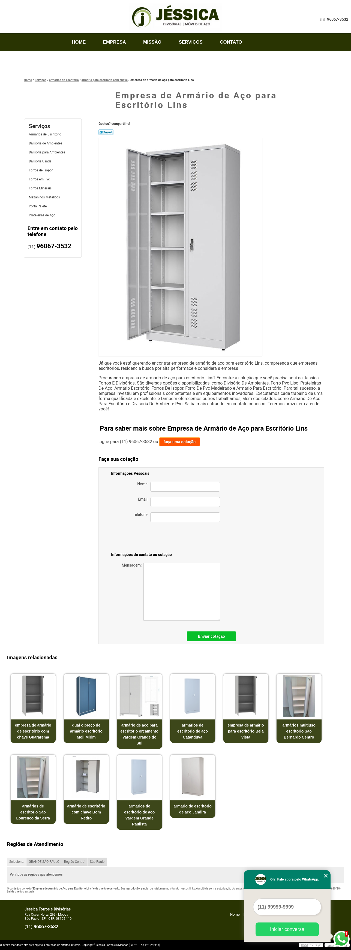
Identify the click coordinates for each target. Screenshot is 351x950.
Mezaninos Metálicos (45, 197)
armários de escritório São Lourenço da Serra (33, 812)
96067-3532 (337, 19)
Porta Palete (38, 206)
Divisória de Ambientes (46, 143)
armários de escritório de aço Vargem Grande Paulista (139, 815)
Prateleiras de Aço (42, 215)
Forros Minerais (40, 188)
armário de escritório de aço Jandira (193, 809)
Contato (231, 42)
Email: (179, 502)
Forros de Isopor (41, 170)
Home (79, 42)
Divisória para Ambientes (47, 152)
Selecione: (16, 862)
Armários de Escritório (45, 134)
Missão (152, 42)
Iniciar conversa (287, 929)
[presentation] (181, 538)
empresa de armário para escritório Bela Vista (246, 731)
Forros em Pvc (40, 179)
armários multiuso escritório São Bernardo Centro (298, 731)
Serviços (191, 42)
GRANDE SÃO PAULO (44, 862)
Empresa (114, 42)
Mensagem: (171, 592)
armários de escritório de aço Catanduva (192, 731)
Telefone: (176, 517)
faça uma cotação (180, 442)
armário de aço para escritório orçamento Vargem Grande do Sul (139, 734)
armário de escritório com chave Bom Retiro (86, 812)
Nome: (178, 487)
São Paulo (97, 862)
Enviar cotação (211, 636)
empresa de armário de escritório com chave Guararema (33, 731)
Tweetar (105, 132)
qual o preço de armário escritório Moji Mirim (86, 731)
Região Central (74, 862)
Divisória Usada (40, 161)
